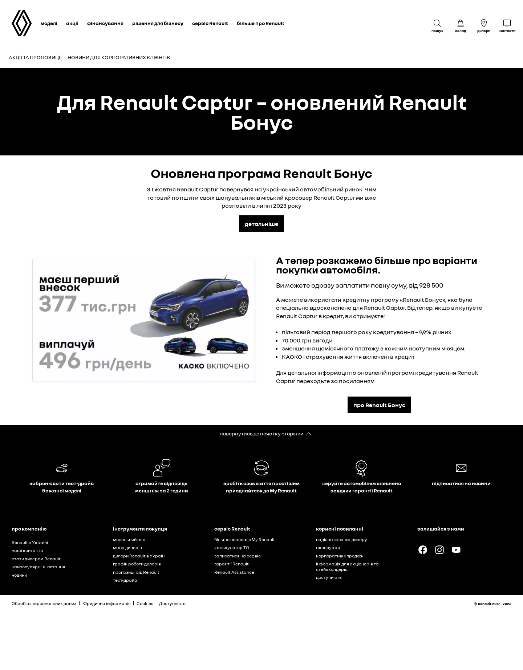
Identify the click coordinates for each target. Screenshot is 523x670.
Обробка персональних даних (44, 603)
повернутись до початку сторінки (262, 433)
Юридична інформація (106, 603)
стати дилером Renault (36, 558)
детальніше (261, 223)
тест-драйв (125, 580)
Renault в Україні (30, 542)
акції (72, 23)
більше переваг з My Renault (244, 539)
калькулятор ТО (231, 547)
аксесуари (328, 547)
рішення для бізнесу (157, 23)
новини (19, 575)
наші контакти (27, 550)
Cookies (145, 603)
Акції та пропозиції (35, 57)
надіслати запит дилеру (341, 539)
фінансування (105, 23)
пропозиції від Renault (136, 572)
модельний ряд (129, 539)
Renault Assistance (234, 572)
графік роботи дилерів (137, 564)
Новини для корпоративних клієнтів (119, 57)
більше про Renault (260, 23)
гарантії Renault (231, 564)
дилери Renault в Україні (139, 556)
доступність (329, 577)
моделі (49, 23)
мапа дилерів (127, 547)
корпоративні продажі (340, 556)
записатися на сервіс (237, 556)
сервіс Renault (210, 23)
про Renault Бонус (379, 405)
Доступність (172, 603)
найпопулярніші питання (38, 566)
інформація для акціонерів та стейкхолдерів (347, 566)
